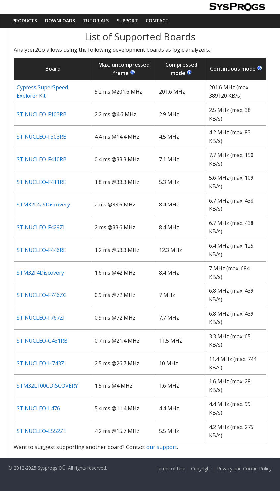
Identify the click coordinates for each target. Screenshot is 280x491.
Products (24, 20)
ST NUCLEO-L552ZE (41, 431)
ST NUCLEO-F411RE (41, 182)
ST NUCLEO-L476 (38, 408)
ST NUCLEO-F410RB (42, 159)
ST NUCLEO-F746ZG (42, 295)
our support (161, 446)
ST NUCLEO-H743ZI (41, 363)
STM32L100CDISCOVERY (47, 385)
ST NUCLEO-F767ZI (41, 317)
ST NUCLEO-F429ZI (41, 227)
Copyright (201, 468)
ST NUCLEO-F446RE (41, 250)
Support (127, 20)
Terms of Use (170, 468)
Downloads (60, 20)
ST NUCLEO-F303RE (41, 136)
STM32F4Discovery (40, 272)
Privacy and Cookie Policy (244, 468)
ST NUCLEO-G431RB (42, 340)
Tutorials (96, 20)
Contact (157, 20)
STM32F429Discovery (43, 204)
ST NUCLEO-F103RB (42, 114)
